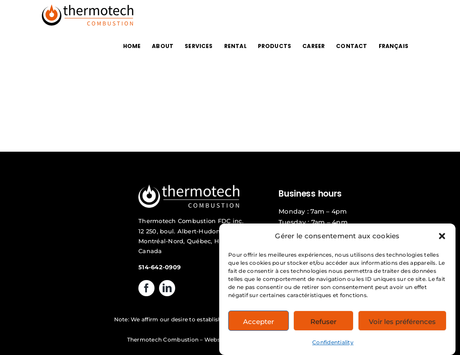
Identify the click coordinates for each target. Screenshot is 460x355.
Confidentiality (333, 345)
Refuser (323, 324)
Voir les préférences (402, 324)
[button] (442, 238)
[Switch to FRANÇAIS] (393, 46)
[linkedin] (167, 288)
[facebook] (146, 288)
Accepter (258, 324)
